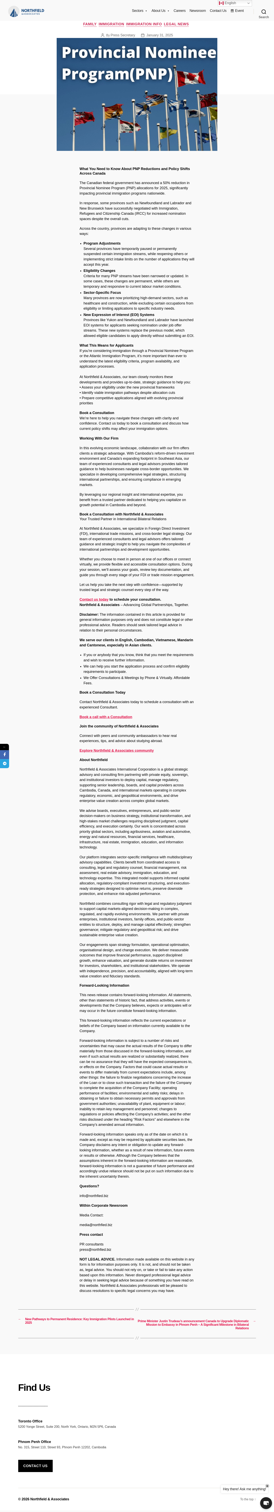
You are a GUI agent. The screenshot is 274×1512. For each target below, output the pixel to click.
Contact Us (218, 12)
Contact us (35, 1467)
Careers (180, 12)
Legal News (180, 28)
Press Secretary (123, 39)
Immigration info (146, 28)
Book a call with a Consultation (106, 720)
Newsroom (198, 12)
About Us (161, 12)
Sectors (140, 12)
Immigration (111, 28)
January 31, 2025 (159, 39)
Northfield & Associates (49, 1501)
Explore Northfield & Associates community (117, 754)
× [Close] (267, 1486)
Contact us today (94, 603)
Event (239, 12)
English (227, 3)
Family (88, 28)
